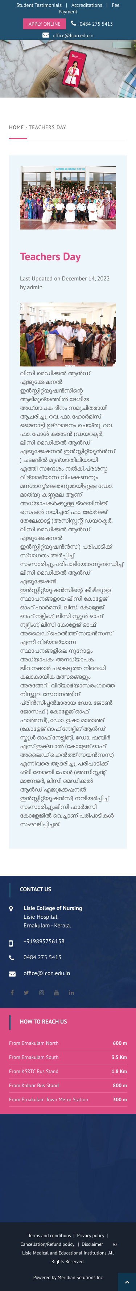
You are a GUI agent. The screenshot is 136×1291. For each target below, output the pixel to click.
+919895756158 (44, 941)
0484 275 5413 (96, 24)
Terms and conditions (49, 1235)
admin (35, 287)
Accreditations (86, 5)
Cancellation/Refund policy (47, 1244)
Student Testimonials (39, 5)
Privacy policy (92, 1235)
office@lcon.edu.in (73, 35)
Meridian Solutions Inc (80, 1277)
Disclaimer (97, 1244)
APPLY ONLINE (45, 24)
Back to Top (127, 1282)
